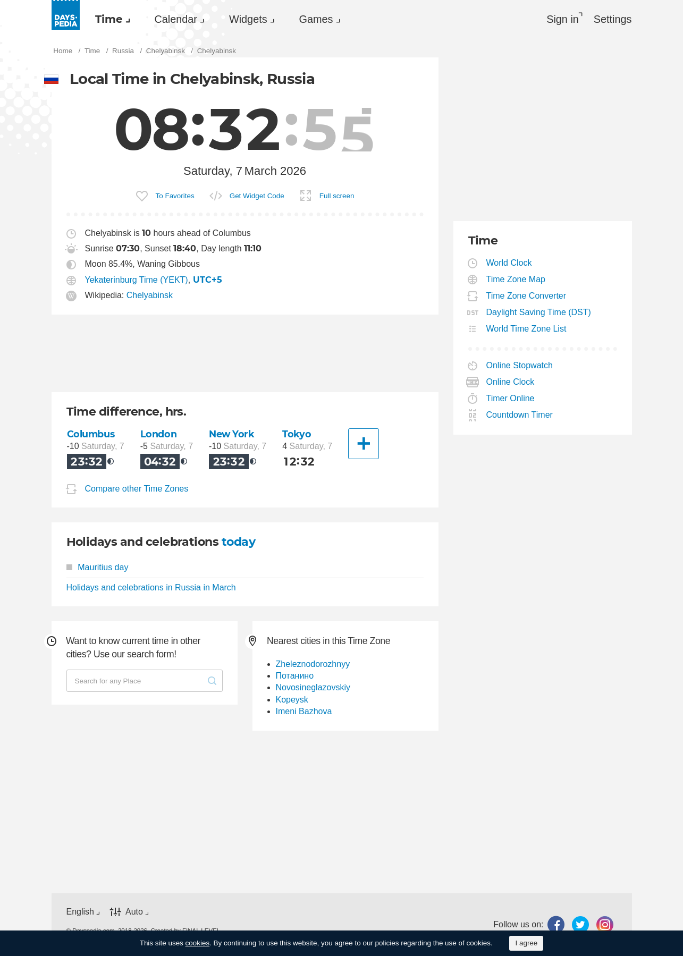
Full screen (337, 196)
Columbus (91, 433)
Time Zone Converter (527, 295)
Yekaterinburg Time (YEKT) (136, 279)
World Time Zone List (527, 328)
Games (316, 19)
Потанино (295, 675)
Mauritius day (97, 567)
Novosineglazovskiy (313, 687)
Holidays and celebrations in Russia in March (151, 587)
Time (109, 19)
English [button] (80, 911)
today (238, 542)
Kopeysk (292, 699)
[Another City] (363, 443)
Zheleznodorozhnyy (313, 664)
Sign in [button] (562, 19)
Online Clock (511, 381)
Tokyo (296, 433)
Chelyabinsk (150, 295)
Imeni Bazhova (304, 711)
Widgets (248, 19)
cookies (197, 943)
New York (232, 433)
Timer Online (511, 398)
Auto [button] (134, 911)
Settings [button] (613, 19)
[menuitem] (110, 19)
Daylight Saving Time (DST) (539, 312)
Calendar (176, 19)
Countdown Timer (520, 414)
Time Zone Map (516, 279)
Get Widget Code (257, 196)
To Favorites (175, 196)
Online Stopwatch (520, 365)
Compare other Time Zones (137, 489)
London (158, 433)
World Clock (509, 262)
